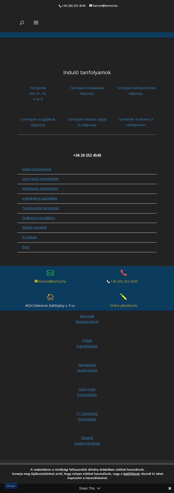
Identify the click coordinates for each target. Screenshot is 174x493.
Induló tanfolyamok (36, 169)
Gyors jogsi (87, 389)
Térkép (87, 340)
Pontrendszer (87, 394)
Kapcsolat (87, 316)
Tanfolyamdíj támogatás (40, 208)
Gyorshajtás (87, 419)
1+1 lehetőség (87, 413)
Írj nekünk (29, 237)
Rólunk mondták (34, 227)
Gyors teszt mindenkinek (40, 178)
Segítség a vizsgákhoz (38, 218)
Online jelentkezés (123, 305)
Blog (25, 247)
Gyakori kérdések (87, 443)
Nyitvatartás (87, 365)
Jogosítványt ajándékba (39, 198)
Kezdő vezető (87, 370)
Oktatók (87, 438)
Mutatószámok (87, 321)
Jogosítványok (87, 346)
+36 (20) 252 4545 (124, 281)
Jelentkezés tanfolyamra (40, 188)
